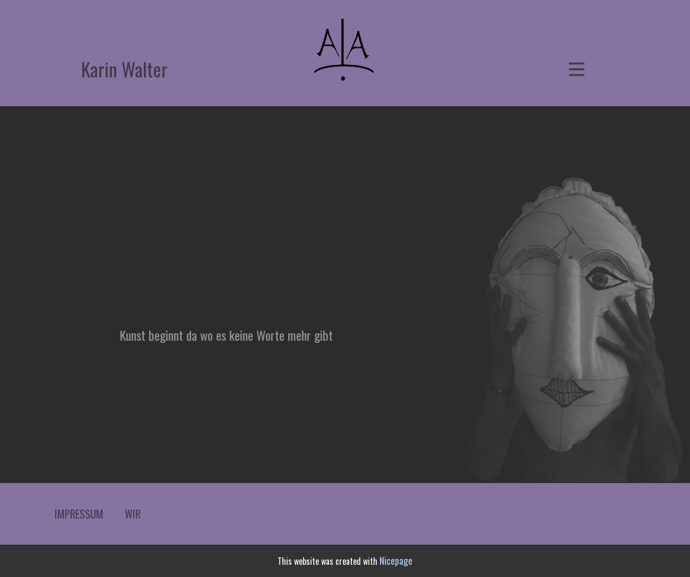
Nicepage (396, 560)
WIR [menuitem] (133, 514)
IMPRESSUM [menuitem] (79, 514)
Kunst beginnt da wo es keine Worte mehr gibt (226, 335)
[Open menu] (577, 69)
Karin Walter (124, 69)
